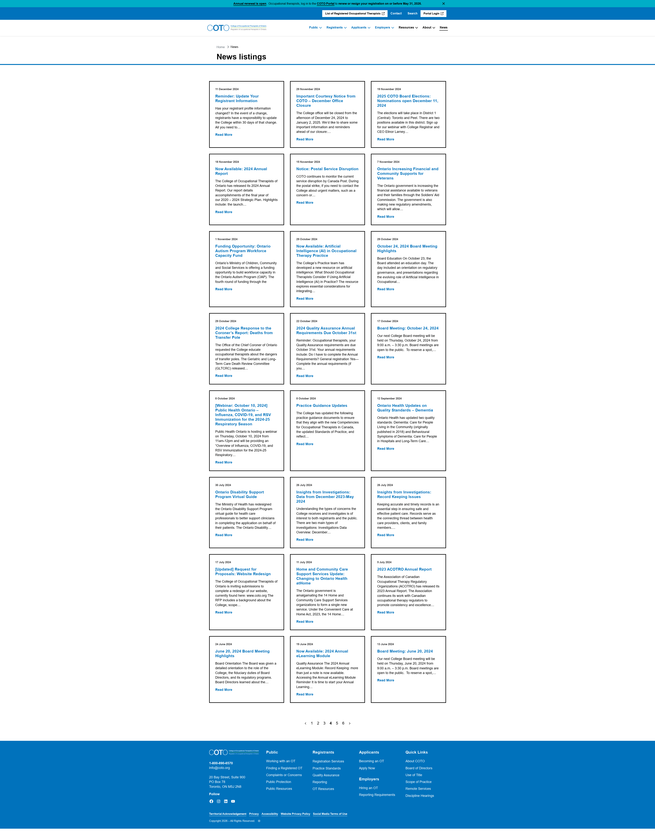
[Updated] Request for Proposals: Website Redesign (243, 574)
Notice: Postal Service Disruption (317, 171)
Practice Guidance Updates (322, 407)
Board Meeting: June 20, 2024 (405, 654)
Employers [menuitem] (382, 27)
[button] (443, 4)
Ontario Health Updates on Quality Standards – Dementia (405, 409)
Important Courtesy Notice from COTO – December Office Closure (326, 101)
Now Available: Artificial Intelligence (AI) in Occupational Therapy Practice (326, 252)
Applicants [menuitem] (358, 27)
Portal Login (431, 13)
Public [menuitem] (313, 27)
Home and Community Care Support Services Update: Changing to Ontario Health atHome (322, 579)
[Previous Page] (305, 726)
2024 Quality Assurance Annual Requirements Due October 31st (326, 332)
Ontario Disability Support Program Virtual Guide (240, 496)
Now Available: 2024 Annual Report (241, 171)
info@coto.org (219, 771)
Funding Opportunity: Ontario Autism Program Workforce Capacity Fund (243, 252)
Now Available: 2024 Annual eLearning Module (322, 656)
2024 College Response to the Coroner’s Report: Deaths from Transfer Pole (244, 334)
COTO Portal (325, 3)
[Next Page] (350, 726)
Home (221, 47)
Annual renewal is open (249, 3)
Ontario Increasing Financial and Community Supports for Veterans (408, 174)
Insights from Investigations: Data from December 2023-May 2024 (325, 499)
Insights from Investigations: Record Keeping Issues (404, 496)
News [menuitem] (444, 27)
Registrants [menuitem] (334, 27)
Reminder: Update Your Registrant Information (237, 98)
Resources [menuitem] (406, 27)
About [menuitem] (427, 27)
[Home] (237, 28)
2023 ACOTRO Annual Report (404, 572)
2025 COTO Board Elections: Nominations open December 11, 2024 (407, 101)
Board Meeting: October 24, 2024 (408, 329)
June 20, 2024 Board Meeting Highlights (243, 656)
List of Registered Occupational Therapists (353, 13)
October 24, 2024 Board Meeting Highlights (407, 249)
